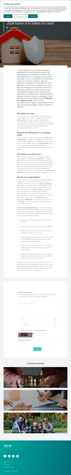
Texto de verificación (25, 340)
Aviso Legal (6, 464)
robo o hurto (38, 189)
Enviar (37, 349)
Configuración (20, 16)
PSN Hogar (28, 199)
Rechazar (33, 16)
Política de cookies (8, 462)
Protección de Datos (42, 330)
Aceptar (8, 16)
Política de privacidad (9, 467)
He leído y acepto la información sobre (33, 330)
